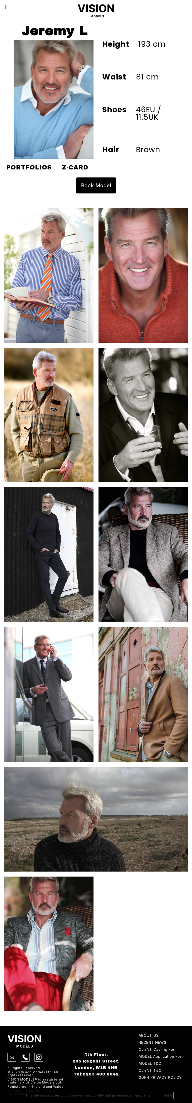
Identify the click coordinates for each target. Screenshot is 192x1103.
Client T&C (150, 1071)
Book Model (96, 185)
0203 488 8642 (101, 1074)
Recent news (152, 1043)
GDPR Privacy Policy (160, 1078)
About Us (149, 1036)
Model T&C (150, 1064)
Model (161, 1057)
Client (158, 1050)
